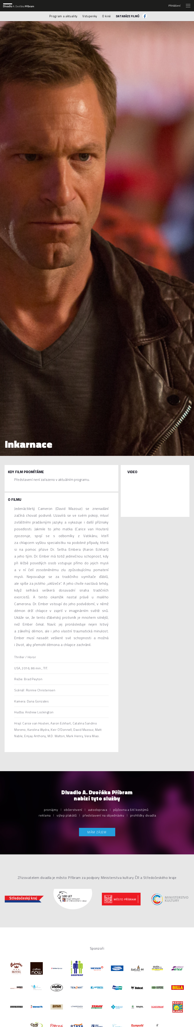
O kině (106, 16)
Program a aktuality (63, 16)
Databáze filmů (127, 16)
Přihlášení (174, 6)
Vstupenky (89, 16)
